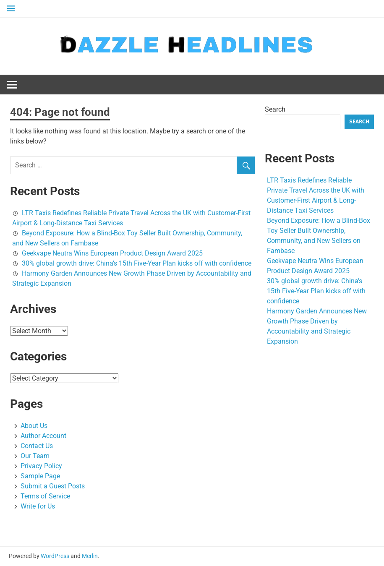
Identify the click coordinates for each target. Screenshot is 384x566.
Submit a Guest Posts (53, 486)
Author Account (43, 436)
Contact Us (37, 446)
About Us (34, 426)
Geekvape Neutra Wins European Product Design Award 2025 (112, 253)
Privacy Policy (41, 466)
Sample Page (40, 476)
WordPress (55, 556)
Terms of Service (45, 496)
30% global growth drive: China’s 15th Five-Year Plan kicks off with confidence (136, 263)
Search (275, 109)
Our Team (35, 456)
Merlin (90, 556)
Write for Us (38, 506)
